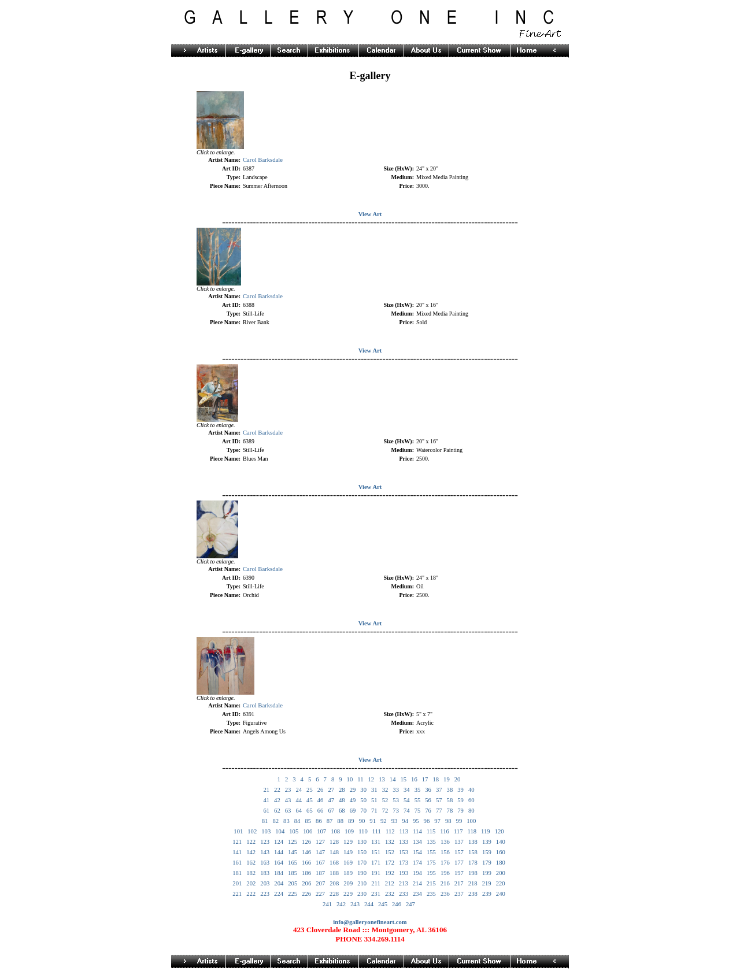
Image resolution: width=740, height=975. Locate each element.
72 (385, 810)
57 (439, 800)
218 (473, 883)
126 (306, 842)
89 (351, 821)
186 (306, 873)
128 (334, 842)
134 (417, 842)
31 (374, 790)
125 (292, 842)
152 (389, 852)
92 (383, 821)
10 (350, 779)
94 (405, 821)
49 (353, 800)
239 (486, 894)
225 (292, 894)
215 (431, 883)
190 (362, 873)
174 (417, 862)
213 (403, 883)
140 (500, 842)
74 (407, 810)
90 (362, 821)
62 (277, 810)
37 (439, 790)
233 (403, 894)
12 (371, 779)
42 (277, 800)
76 (428, 810)
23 (288, 790)
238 (473, 894)
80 (471, 810)
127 (320, 842)
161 (237, 862)
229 (348, 894)
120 (499, 831)
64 (298, 810)
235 (431, 894)
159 (486, 852)
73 (396, 810)
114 (417, 831)
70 (363, 810)
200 (500, 873)
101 (238, 831)
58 (450, 800)
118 (472, 831)
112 (390, 831)
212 (389, 883)
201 (237, 883)
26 (320, 790)
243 (355, 904)
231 (375, 894)
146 (306, 852)
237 (459, 894)
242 (341, 904)
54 (407, 800)
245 (382, 904)
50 (363, 800)
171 (375, 862)
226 (306, 894)
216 (445, 883)
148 (334, 852)
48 (342, 800)
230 (362, 894)
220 (500, 883)
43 (288, 800)
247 (410, 904)
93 (394, 821)
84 (297, 821)
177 (459, 862)
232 (389, 894)
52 (385, 800)
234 (417, 894)
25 (309, 790)
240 (500, 894)
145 (292, 852)
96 (427, 821)
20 (457, 779)
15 (403, 779)
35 (418, 790)
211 (375, 883)
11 (360, 779)
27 (331, 790)
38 (450, 790)
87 (330, 821)
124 (278, 842)
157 (459, 852)
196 (445, 873)
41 (266, 800)
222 (251, 894)
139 (486, 842)
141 (237, 852)
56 (428, 800)
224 (278, 894)
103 (266, 831)
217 (459, 883)
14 (393, 779)
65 (309, 810)
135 (431, 842)
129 (348, 842)
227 (320, 894)
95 (416, 821)
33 (396, 790)
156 (445, 852)
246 (396, 904)
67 (331, 810)
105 (293, 831)
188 (334, 873)
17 (425, 779)
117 (458, 831)
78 (450, 810)
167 (320, 862)
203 (264, 883)
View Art (370, 214)
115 (431, 831)
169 (348, 862)
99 (459, 821)
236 (445, 894)
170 (362, 862)
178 (473, 862)
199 (486, 873)
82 (275, 821)
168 (334, 862)
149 (348, 852)
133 (403, 842)
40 (471, 790)
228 (334, 894)
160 (500, 852)
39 (460, 790)
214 (417, 883)
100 (471, 821)
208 (334, 883)
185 (292, 873)
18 (435, 779)
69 (353, 810)
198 (473, 873)
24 (298, 790)
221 (237, 894)
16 (414, 779)
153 (403, 852)
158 (473, 852)
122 (251, 842)
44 (298, 800)
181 (237, 873)
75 (418, 810)
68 (342, 810)
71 (374, 810)
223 (264, 894)
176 (445, 862)
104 (279, 831)
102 (252, 831)
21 (266, 790)
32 (385, 790)
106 (307, 831)
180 (500, 862)
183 (264, 873)
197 (459, 873)
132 (389, 842)
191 (375, 873)
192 (389, 873)
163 (264, 862)
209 (348, 883)
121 (237, 842)
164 (278, 862)
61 (266, 810)
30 (363, 790)
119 (485, 831)
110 (363, 831)
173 (403, 862)
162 (251, 862)
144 (278, 852)
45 (309, 800)
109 (349, 831)
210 (362, 883)
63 (288, 810)
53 (396, 800)
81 (265, 821)
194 (417, 873)
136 (445, 842)
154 (417, 852)
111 (376, 831)
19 (446, 779)
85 (308, 821)
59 (460, 800)
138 (473, 842)
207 (320, 883)
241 (327, 904)
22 (277, 790)
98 (448, 821)
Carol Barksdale (263, 160)
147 (320, 852)
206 (306, 883)
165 (292, 862)
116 (444, 831)
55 (418, 800)
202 (251, 883)
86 (319, 821)
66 (320, 810)
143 (264, 852)
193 (403, 873)
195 (431, 873)
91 (372, 821)
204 (278, 883)
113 (404, 831)
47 (331, 800)
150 (362, 852)
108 (335, 831)
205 (292, 883)
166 (306, 862)
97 (437, 821)
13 (382, 779)
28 (342, 790)
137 (459, 842)
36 (428, 790)
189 (348, 873)
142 (251, 852)
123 (264, 842)
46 (320, 800)
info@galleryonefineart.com (369, 922)
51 (374, 800)
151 (375, 852)
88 (340, 821)
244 (368, 904)
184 (278, 873)
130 (362, 842)
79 (460, 810)
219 (486, 883)
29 (353, 790)
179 (486, 862)
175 (431, 862)
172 (389, 862)
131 (375, 842)
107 (321, 831)
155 (431, 852)
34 (407, 790)
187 (320, 873)
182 (251, 873)
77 (439, 810)
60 (471, 800)
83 (286, 821)
